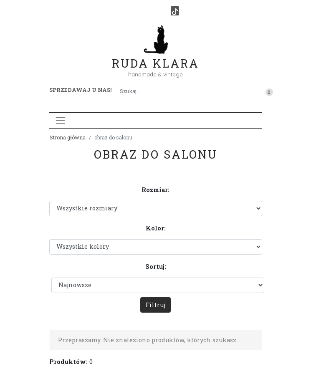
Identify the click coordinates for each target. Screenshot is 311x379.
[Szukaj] (166, 91)
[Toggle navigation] (60, 120)
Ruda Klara (155, 57)
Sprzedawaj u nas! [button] (80, 89)
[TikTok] (175, 10)
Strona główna (68, 137)
